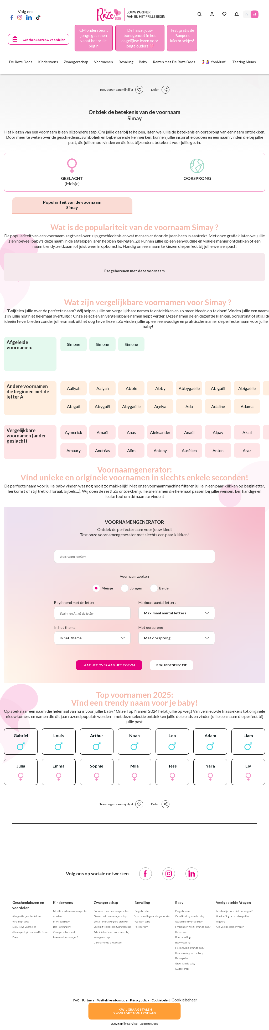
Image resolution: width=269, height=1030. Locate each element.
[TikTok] (38, 17)
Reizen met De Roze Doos (174, 62)
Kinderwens (63, 1025)
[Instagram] (19, 17)
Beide (164, 710)
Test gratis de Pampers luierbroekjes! (182, 35)
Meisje (107, 710)
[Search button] (199, 14)
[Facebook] (12, 17)
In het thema (64, 750)
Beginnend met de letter (74, 725)
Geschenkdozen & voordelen (44, 40)
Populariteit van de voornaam (72, 205)
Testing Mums (244, 62)
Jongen (136, 710)
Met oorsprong (150, 750)
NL (254, 14)
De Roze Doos (20, 62)
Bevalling (142, 1025)
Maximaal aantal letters (157, 725)
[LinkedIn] (29, 17)
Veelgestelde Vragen (233, 1025)
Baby (179, 1025)
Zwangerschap (106, 1025)
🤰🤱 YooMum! (213, 62)
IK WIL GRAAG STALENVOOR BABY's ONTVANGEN (134, 1011)
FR (246, 14)
